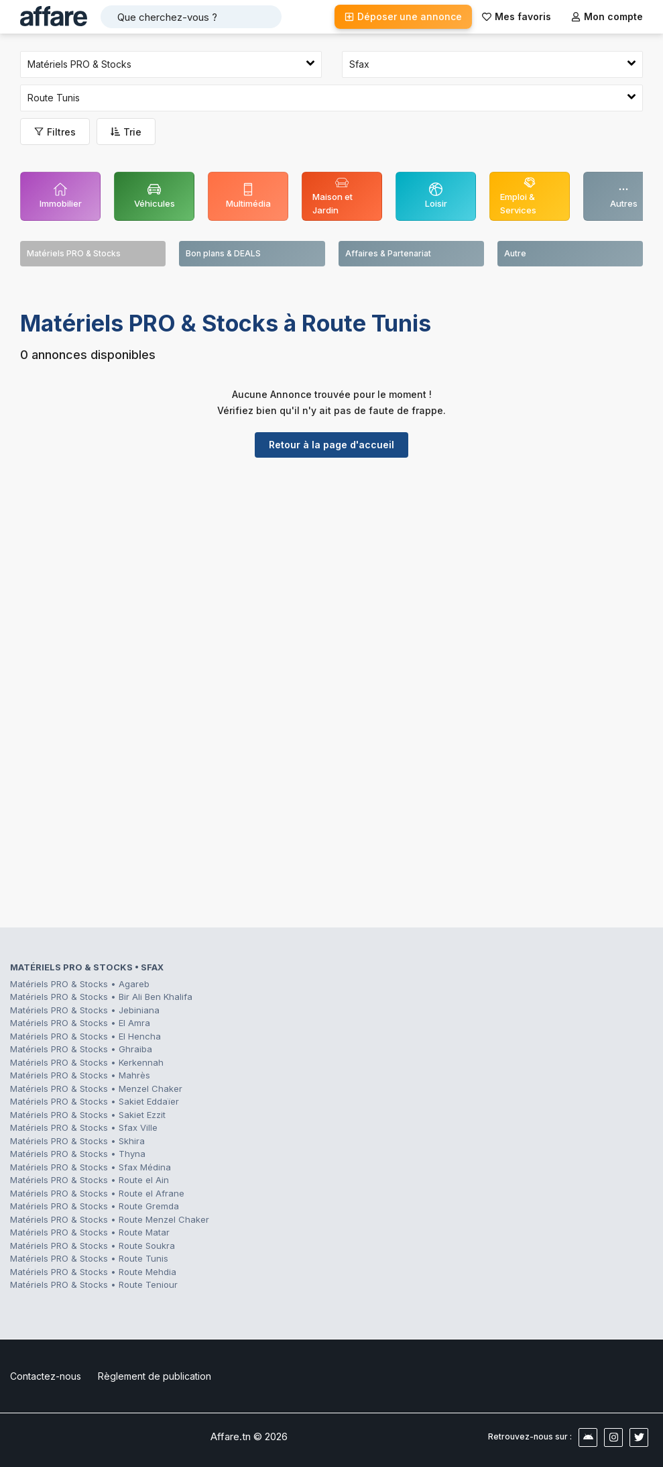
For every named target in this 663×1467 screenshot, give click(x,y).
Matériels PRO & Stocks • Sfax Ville (84, 1127)
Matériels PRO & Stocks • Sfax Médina (90, 1167)
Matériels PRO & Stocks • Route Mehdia (93, 1271)
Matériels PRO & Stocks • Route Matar (90, 1232)
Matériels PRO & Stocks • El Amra (80, 1022)
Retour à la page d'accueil (331, 444)
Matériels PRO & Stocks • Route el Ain (89, 1179)
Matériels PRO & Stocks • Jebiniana (85, 1010)
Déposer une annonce (403, 16)
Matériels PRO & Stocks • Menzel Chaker (96, 1088)
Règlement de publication (154, 1376)
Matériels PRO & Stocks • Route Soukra (92, 1245)
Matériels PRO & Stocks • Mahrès (80, 1075)
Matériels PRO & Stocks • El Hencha (85, 1036)
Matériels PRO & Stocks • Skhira (77, 1140)
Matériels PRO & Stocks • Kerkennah (87, 1062)
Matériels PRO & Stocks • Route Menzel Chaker (109, 1219)
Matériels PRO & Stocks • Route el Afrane (97, 1193)
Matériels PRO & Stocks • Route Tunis (89, 1258)
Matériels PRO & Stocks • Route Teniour (94, 1284)
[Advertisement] (331, 572)
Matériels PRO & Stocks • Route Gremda (94, 1206)
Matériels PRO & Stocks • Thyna (77, 1153)
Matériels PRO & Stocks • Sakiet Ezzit (88, 1114)
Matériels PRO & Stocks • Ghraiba (81, 1049)
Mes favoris (516, 16)
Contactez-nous (45, 1376)
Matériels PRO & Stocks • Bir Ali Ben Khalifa (101, 996)
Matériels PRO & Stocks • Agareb (79, 983)
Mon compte (607, 16)
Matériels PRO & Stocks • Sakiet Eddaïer (94, 1101)
